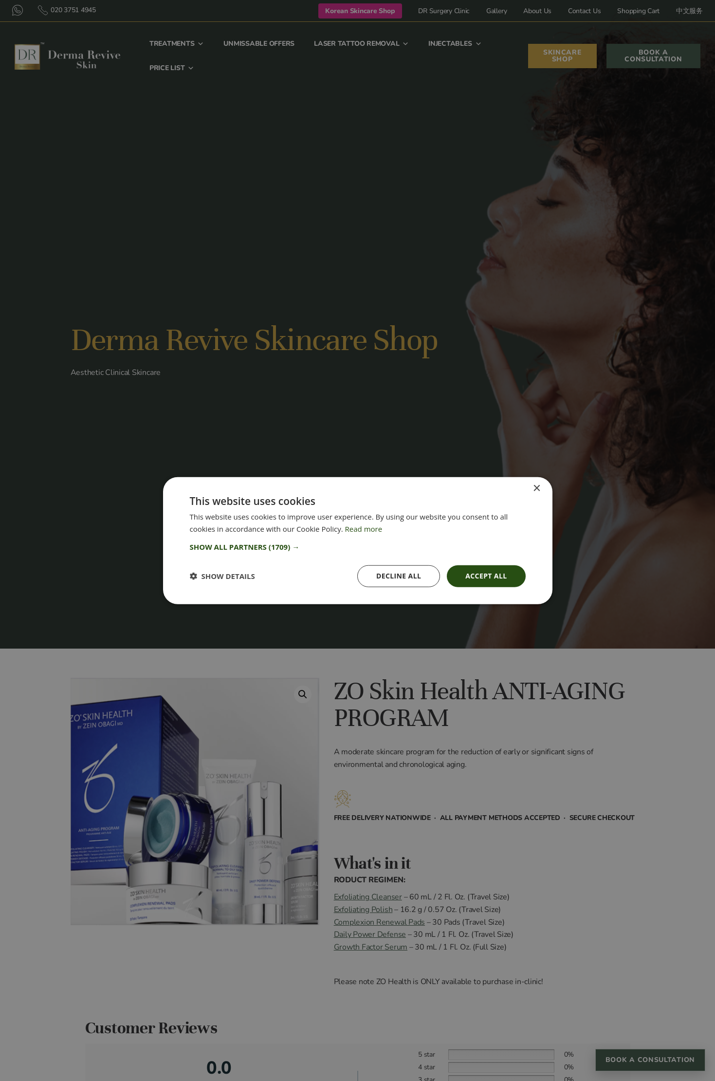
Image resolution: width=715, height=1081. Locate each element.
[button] (358, 546)
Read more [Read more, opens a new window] (364, 529)
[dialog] (357, 540)
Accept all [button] (486, 575)
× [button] (536, 488)
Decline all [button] (398, 575)
